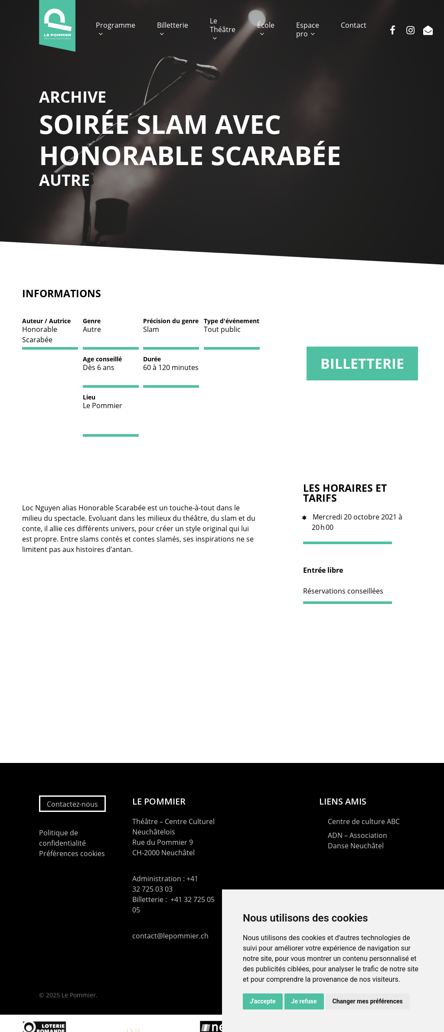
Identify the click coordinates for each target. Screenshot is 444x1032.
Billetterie (362, 363)
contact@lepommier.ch (170, 936)
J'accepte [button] (263, 1001)
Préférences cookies (72, 853)
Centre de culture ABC (364, 821)
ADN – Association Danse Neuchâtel (357, 840)
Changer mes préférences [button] (368, 1001)
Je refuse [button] (304, 1001)
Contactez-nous (72, 804)
